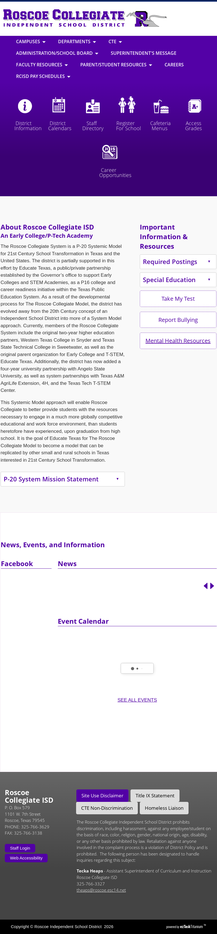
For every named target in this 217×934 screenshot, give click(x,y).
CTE (115, 41)
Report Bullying (161, 320)
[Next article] (212, 603)
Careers (174, 65)
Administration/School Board (57, 53)
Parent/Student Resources (116, 65)
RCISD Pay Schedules (43, 76)
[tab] (102, 795)
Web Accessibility (26, 858)
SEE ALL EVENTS (137, 717)
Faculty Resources (42, 65)
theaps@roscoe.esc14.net (101, 890)
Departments (77, 41)
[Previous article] (205, 603)
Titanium (192, 926)
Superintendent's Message (143, 53)
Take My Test (161, 298)
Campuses (31, 41)
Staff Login (20, 848)
